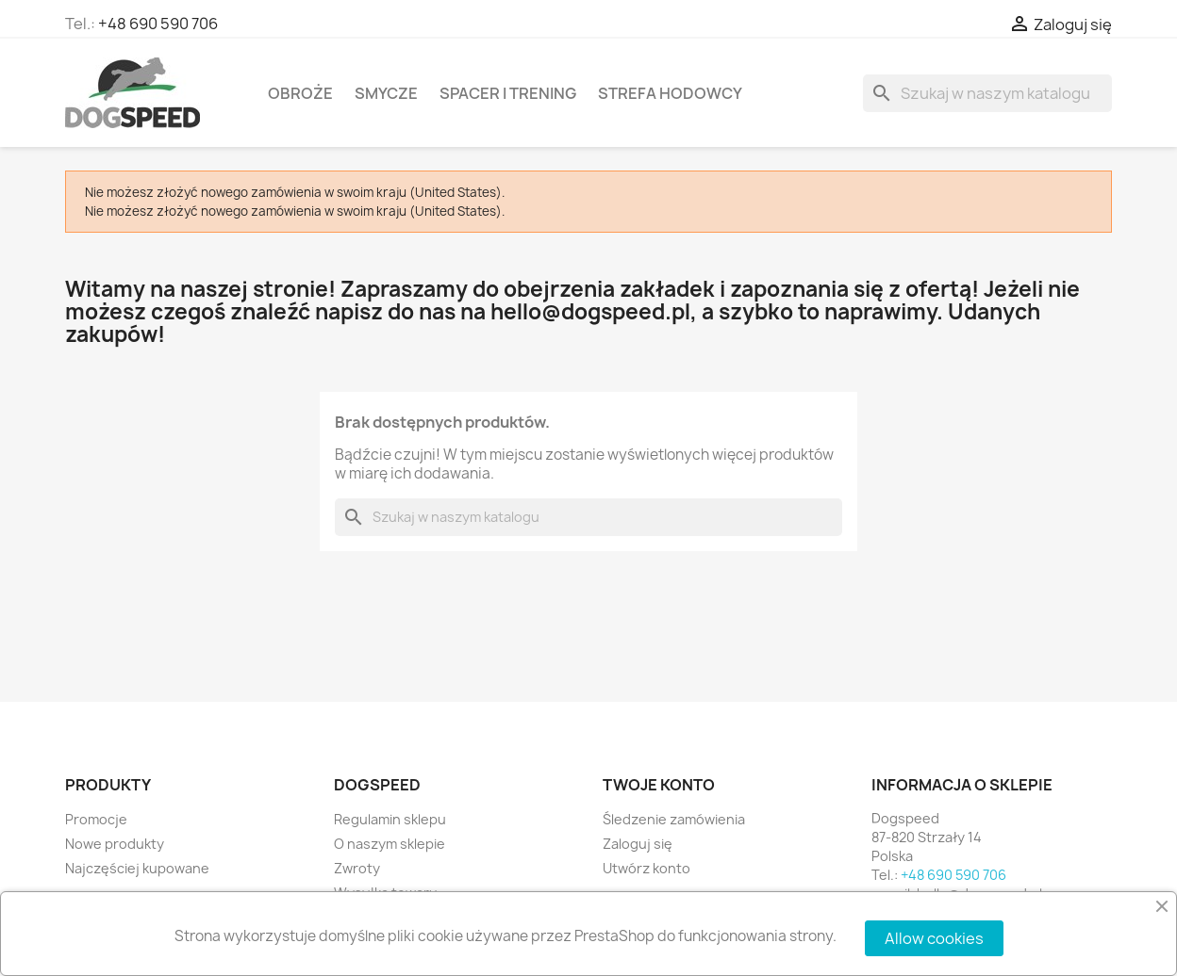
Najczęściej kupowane (137, 868)
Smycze (386, 93)
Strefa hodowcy (670, 93)
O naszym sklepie (389, 844)
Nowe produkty (114, 844)
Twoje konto (659, 784)
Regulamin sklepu (390, 819)
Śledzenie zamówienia (674, 819)
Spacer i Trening (507, 93)
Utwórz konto (646, 868)
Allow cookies (934, 938)
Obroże (300, 93)
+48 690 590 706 (158, 23)
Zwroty (357, 868)
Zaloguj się (637, 844)
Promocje (96, 819)
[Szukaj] (987, 93)
